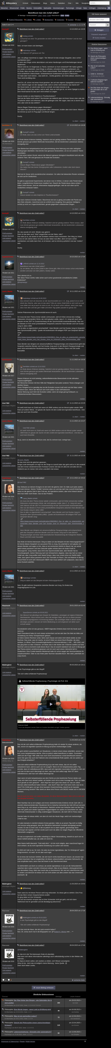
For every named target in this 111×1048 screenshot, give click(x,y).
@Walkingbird (22, 950)
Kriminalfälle (38, 8)
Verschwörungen (58, 8)
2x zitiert (75, 209)
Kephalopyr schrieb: (28, 50)
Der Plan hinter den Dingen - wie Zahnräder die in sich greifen (99, 91)
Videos (52, 3)
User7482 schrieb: (27, 428)
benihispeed (7, 360)
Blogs (45, 3)
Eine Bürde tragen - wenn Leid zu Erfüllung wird (32, 1009)
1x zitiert (75, 121)
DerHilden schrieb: (27, 220)
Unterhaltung (102, 8)
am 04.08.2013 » (75, 1009)
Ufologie (78, 8)
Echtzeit (25, 3)
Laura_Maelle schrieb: (29, 498)
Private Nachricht (8, 52)
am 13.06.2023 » (75, 1032)
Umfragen (92, 8)
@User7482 (21, 482)
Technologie (70, 8)
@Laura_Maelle (23, 460)
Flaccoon (5, 911)
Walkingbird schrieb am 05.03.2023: (33, 918)
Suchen (70, 20)
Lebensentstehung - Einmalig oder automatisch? (32, 1032)
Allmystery (11, 3)
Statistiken (61, 3)
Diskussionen (35, 3)
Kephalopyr (6, 478)
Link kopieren (6, 54)
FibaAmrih (6, 606)
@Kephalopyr (22, 282)
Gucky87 (5, 29)
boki (76, 1003)
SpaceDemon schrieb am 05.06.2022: (34, 612)
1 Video (38, 20)
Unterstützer (8, 144)
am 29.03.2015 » (75, 1000)
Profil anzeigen (7, 49)
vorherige (73, 25)
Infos (79, 20)
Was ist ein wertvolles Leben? (25, 1016)
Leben (40, 15)
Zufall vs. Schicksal (99, 75)
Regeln (22, 1041)
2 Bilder (29, 20)
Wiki (77, 3)
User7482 (5, 403)
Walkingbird (6, 665)
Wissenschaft (14, 8)
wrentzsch (76, 1018)
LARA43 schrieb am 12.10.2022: (32, 264)
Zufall (49, 15)
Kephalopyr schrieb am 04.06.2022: (33, 298)
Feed (62, 15)
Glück (44, 15)
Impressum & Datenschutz (10, 1041)
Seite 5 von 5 (8, 25)
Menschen (4, 8)
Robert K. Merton (60, 932)
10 (40, 1005)
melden (82, 121)
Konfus (76, 1012)
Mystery (29, 8)
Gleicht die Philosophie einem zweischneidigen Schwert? (99, 59)
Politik (23, 8)
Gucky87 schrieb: (27, 132)
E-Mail (67, 15)
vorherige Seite (79, 980)
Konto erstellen (100, 38)
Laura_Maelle (7, 291)
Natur (85, 8)
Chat (70, 3)
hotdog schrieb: (26, 36)
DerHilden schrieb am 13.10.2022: (33, 366)
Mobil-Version (30, 1041)
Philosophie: (9, 1000)
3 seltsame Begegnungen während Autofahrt (99, 82)
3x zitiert (75, 355)
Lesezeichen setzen (9, 57)
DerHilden (7, 125)
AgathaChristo (7, 257)
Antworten (60, 20)
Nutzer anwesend (99, 14)
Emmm (76, 1025)
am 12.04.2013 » (75, 1016)
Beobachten (49, 20)
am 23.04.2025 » (75, 1023)
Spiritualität (47, 8)
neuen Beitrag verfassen (45, 988)
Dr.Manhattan (9, 1005)
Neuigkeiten (86, 3)
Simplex (76, 1034)
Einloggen (100, 30)
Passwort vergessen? (99, 34)
